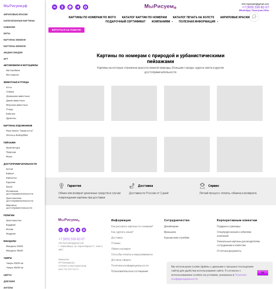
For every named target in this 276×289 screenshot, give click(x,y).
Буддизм (10, 225)
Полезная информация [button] (197, 21)
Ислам (9, 229)
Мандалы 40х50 (14, 250)
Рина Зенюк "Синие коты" (19, 130)
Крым (9, 186)
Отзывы (115, 243)
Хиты (7, 33)
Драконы (11, 118)
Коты (9, 87)
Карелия (10, 182)
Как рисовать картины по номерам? (132, 226)
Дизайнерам (171, 226)
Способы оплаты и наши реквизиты (132, 254)
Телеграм (257, 10)
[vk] (54, 8)
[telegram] (77, 8)
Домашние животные (18, 96)
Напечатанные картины (19, 20)
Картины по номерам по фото (92, 17)
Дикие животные (15, 100)
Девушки (9, 281)
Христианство (14, 220)
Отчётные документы (229, 250)
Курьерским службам (176, 237)
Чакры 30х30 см (14, 263)
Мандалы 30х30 (14, 246)
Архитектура (13, 147)
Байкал (10, 173)
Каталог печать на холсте (193, 17)
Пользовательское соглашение (129, 271)
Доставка (117, 237)
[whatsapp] (70, 8)
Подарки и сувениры (228, 226)
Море (9, 156)
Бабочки (10, 113)
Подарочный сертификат (125, 21)
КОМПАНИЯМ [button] (161, 21)
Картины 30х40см (15, 39)
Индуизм (10, 233)
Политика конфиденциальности (130, 265)
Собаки (10, 91)
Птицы (9, 109)
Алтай (9, 169)
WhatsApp (244, 10)
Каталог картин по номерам (144, 17)
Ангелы (8, 287)
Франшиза (170, 232)
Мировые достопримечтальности (19, 206)
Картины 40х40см (15, 46)
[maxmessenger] (85, 8)
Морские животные (17, 105)
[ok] (62, 8)
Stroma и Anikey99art (17, 135)
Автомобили (13, 70)
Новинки (9, 27)
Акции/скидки (13, 52)
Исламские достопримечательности (19, 192)
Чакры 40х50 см (14, 267)
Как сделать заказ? (122, 232)
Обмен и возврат (121, 248)
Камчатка (11, 178)
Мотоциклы (12, 74)
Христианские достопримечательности (19, 199)
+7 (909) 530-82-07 (255, 7)
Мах (266, 10)
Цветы (8, 275)
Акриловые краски (235, 17)
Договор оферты (121, 259)
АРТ (6, 59)
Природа (11, 152)
